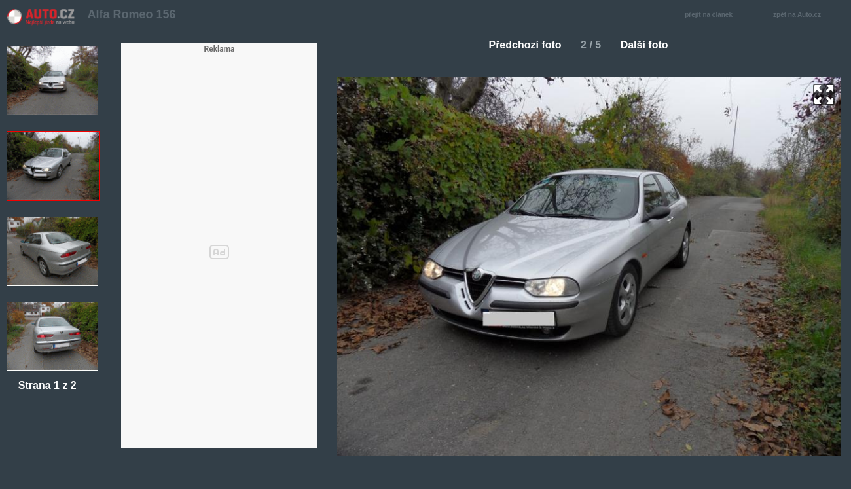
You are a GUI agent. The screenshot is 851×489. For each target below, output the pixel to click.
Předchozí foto (519, 45)
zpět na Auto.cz (804, 15)
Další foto (650, 45)
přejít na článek (712, 15)
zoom (824, 94)
